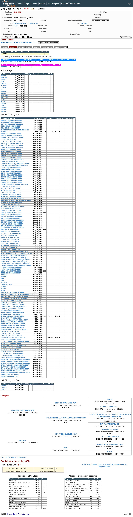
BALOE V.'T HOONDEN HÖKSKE (12, 292)
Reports (64, 4)
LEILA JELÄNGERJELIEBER (11, 271)
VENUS (3, 88)
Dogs (27, 4)
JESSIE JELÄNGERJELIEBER (11, 181)
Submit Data (75, 4)
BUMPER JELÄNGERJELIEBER (12, 220)
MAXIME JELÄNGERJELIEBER (12, 224)
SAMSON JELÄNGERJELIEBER (12, 198)
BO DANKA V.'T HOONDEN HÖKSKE (14, 298)
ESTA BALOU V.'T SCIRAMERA (12, 355)
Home (20, 4)
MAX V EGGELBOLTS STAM (66, 434)
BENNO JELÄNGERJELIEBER (11, 175)
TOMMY (4, 86)
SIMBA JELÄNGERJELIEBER (11, 171)
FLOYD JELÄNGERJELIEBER (11, 140)
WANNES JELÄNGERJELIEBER (12, 228)
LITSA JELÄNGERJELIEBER (11, 142)
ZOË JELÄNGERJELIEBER (10, 208)
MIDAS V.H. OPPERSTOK (10, 238)
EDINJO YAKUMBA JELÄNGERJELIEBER (16, 359)
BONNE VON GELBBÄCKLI (10, 375)
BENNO (3, 103)
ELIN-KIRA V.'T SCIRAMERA (11, 347)
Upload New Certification (48, 43)
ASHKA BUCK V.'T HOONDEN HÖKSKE (15, 263)
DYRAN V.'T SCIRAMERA (10, 332)
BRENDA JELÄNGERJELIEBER (12, 138)
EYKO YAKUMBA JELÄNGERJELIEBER (15, 369)
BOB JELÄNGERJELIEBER (10, 334)
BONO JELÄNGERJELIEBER (11, 194)
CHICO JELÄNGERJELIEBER (11, 122)
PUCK (3, 101)
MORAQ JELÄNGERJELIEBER (12, 144)
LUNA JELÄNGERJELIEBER (11, 187)
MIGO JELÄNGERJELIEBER (11, 169)
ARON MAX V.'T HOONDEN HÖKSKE (14, 261)
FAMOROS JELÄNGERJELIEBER (13, 337)
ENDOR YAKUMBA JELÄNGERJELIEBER (15, 363)
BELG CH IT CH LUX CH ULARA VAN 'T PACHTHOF (66, 418)
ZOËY (3, 290)
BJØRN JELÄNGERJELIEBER (11, 120)
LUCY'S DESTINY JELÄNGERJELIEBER (15, 341)
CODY (3, 105)
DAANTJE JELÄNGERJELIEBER (12, 161)
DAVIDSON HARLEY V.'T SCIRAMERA (14, 320)
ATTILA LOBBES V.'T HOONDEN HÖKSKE (16, 265)
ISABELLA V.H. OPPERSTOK (11, 234)
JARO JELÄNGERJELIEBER (11, 339)
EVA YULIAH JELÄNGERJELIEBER (13, 367)
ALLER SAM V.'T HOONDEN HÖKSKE (14, 251)
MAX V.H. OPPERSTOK (9, 236)
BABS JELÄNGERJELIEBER (11, 210)
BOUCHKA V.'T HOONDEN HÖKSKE (14, 306)
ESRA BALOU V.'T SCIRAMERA (12, 353)
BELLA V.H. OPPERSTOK (10, 230)
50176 (16, 26)
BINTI (3, 390)
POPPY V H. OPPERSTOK (10, 240)
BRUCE (3, 93)
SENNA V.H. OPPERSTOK (10, 241)
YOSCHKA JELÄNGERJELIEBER (13, 206)
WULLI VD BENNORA (110, 429)
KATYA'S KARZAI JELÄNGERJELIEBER (15, 163)
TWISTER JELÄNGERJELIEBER (12, 312)
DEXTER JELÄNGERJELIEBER (12, 222)
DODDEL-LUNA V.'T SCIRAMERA (13, 322)
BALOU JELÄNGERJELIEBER (11, 153)
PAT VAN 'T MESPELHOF (109, 424)
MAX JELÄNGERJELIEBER (10, 189)
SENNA (3, 287)
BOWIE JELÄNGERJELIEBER (11, 177)
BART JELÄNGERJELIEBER (11, 193)
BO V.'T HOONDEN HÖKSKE (11, 300)
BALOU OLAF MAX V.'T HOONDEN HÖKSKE (17, 294)
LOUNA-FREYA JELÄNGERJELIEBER (14, 185)
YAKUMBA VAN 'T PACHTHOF (26, 23)
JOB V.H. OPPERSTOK (9, 247)
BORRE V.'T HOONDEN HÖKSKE (12, 304)
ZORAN (3, 111)
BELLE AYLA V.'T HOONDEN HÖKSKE (14, 296)
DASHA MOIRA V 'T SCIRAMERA (12, 316)
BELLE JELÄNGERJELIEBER (11, 136)
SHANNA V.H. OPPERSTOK (10, 249)
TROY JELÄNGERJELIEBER (11, 191)
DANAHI (4, 107)
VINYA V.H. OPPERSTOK (10, 243)
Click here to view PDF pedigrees (13, 457)
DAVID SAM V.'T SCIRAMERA (11, 318)
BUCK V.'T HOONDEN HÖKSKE (12, 308)
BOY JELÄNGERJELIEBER (10, 218)
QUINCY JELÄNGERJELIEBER (12, 147)
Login (129, 3)
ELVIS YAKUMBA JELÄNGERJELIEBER (15, 361)
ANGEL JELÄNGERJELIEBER (11, 267)
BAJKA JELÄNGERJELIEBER (11, 212)
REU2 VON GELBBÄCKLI (10, 377)
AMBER (4, 275)
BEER (3, 80)
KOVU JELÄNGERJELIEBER (11, 196)
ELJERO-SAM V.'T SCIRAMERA (12, 351)
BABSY (3, 386)
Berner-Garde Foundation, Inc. (18, 514)
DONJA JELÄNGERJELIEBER (11, 179)
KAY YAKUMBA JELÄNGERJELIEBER (14, 165)
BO (2, 89)
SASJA (3, 84)
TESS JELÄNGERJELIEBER (11, 273)
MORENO (4, 97)
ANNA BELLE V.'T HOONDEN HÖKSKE (15, 255)
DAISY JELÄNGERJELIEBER (11, 336)
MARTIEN (4, 95)
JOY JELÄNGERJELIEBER (10, 128)
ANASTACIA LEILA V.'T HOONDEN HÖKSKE (16, 253)
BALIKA (4, 388)
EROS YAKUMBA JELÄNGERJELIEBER (15, 365)
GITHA (109, 452)
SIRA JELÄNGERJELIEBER (11, 310)
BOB (2, 279)
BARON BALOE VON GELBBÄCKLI (13, 371)
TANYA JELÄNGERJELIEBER (11, 226)
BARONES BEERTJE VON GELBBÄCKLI (15, 373)
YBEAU (3, 289)
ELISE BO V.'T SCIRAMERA (11, 349)
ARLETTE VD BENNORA (109, 437)
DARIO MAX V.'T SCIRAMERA (11, 314)
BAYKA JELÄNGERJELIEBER (11, 155)
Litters (34, 4)
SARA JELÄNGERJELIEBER (11, 149)
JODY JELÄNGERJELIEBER (11, 126)
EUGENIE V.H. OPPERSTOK (11, 245)
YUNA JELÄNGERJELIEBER (11, 343)
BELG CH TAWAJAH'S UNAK (66, 403)
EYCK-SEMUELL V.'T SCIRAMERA (13, 357)
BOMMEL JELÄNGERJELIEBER (12, 159)
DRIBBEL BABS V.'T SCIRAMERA (13, 326)
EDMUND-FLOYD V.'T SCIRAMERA (13, 345)
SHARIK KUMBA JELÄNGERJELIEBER (15, 130)
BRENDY (84, 23)
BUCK (109, 399)
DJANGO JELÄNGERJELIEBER (12, 124)
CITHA (66, 448)
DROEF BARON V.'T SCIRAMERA (13, 328)
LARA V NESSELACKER (109, 407)
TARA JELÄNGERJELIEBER (11, 151)
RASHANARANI (6, 285)
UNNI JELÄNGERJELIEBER (11, 204)
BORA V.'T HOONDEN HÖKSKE (12, 302)
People (42, 4)
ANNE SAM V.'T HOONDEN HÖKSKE (14, 257)
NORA (3, 99)
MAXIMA (4, 283)
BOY (2, 281)
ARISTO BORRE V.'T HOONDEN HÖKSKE (15, 259)
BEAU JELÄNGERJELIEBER (11, 173)
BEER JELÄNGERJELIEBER (11, 134)
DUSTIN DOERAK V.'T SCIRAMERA (13, 330)
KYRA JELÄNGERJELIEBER (11, 167)
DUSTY (3, 132)
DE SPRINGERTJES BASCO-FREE (110, 444)
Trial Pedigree (53, 4)
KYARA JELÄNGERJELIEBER (11, 183)
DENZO (3, 109)
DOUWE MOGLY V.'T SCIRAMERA (13, 324)
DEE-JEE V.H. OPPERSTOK (10, 232)
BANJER (4, 78)
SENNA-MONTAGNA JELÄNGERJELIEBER (16, 200)
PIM (2, 82)
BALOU (3, 76)
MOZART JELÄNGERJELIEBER (12, 145)
